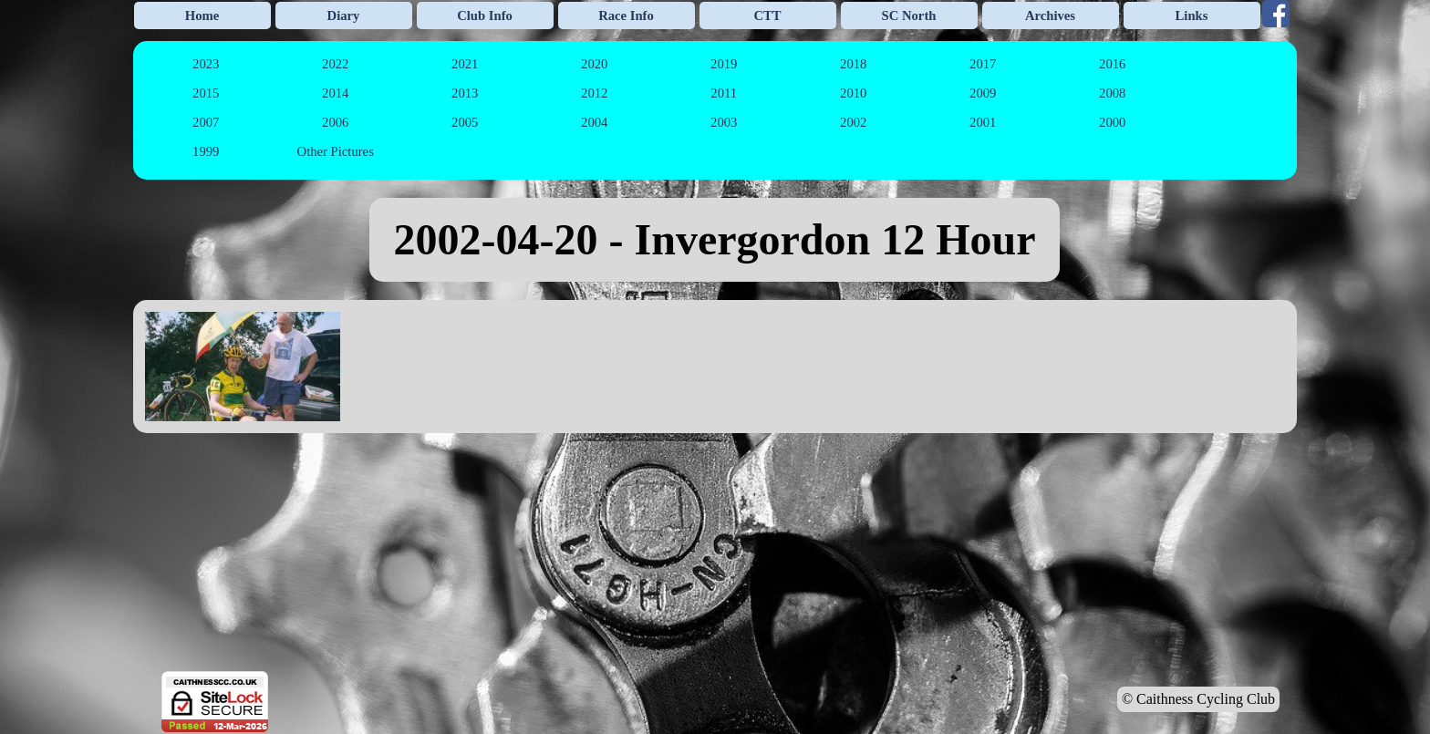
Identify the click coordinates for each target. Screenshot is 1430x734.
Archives (1050, 15)
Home (202, 15)
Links (1192, 15)
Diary (343, 15)
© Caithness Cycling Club (1198, 699)
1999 (205, 151)
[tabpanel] (715, 240)
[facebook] (1276, 13)
